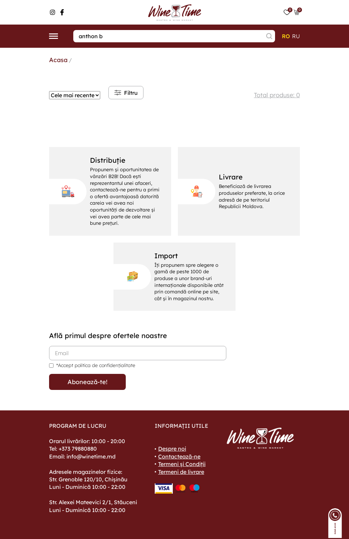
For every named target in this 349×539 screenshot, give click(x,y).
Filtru (126, 92)
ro (286, 36)
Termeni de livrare (181, 471)
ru (296, 36)
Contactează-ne (179, 456)
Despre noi (172, 448)
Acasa (58, 60)
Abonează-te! (87, 382)
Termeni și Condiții (182, 464)
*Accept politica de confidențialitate (95, 365)
